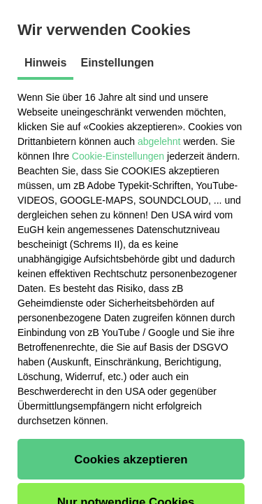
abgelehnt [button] (159, 141)
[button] (131, 459)
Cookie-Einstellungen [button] (118, 156)
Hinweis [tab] (45, 63)
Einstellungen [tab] (117, 63)
